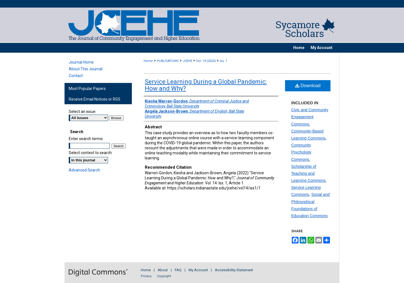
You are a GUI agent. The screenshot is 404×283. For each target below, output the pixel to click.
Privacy (146, 276)
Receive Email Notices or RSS (94, 99)
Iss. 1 (223, 61)
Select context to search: (91, 152)
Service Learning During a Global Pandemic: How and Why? (206, 85)
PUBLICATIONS (168, 61)
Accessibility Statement (234, 270)
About (163, 270)
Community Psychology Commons (301, 152)
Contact (76, 75)
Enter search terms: (86, 138)
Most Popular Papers (87, 88)
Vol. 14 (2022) (206, 61)
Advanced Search (84, 170)
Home (148, 61)
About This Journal (85, 69)
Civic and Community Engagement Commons (309, 117)
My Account (198, 270)
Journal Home (81, 62)
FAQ (178, 270)
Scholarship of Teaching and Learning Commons (308, 173)
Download (308, 85)
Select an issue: (82, 111)
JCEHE (187, 61)
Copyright (164, 276)
